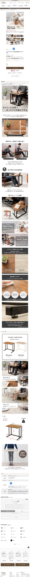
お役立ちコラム (14, 6)
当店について (9, 5)
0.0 (18, 501)
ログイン (17, 573)
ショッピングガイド (18, 493)
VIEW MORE (4, 560)
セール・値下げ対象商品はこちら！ (15, 0)
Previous (7, 21)
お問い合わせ (27, 2)
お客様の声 (17, 574)
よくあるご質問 (21, 5)
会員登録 (11, 573)
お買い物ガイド (26, 6)
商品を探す (3, 5)
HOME (2, 9)
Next (22, 21)
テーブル (4, 9)
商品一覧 (15, 544)
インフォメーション (18, 572)
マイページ (19, 2)
